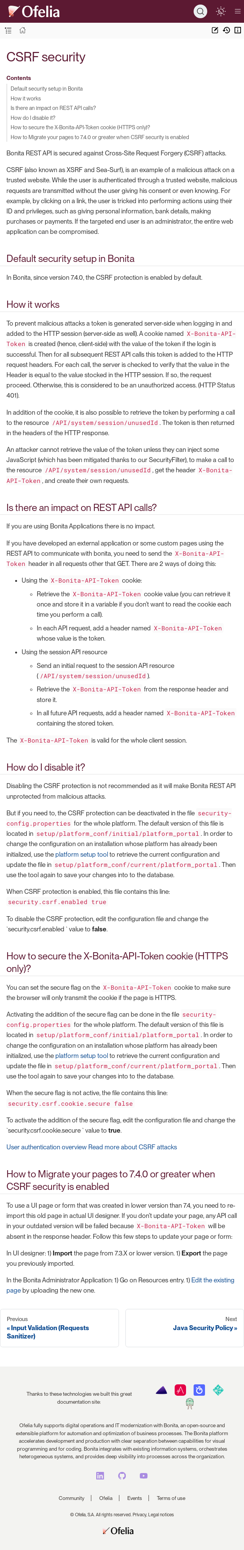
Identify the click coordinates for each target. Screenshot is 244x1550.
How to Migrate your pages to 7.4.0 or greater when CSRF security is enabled (100, 137)
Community (71, 1498)
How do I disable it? (33, 117)
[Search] (200, 11)
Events (134, 1498)
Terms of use (171, 1498)
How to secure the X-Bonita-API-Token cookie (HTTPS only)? (80, 127)
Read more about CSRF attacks (132, 1147)
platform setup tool (81, 854)
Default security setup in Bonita (47, 88)
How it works (26, 98)
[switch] (221, 11)
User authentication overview (46, 1147)
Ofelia (106, 1498)
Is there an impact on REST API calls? (53, 108)
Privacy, (140, 1514)
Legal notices (161, 1514)
